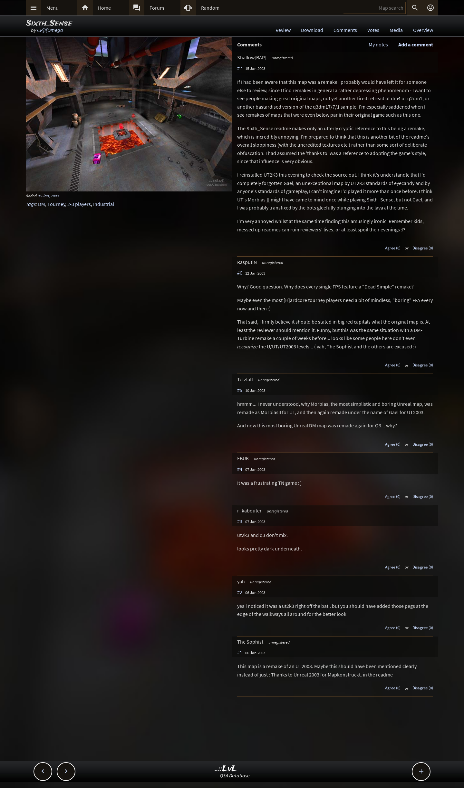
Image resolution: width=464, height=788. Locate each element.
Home (104, 8)
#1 (239, 652)
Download (312, 30)
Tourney (56, 204)
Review (283, 30)
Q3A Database (235, 775)
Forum (157, 8)
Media (396, 30)
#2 (239, 592)
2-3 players (79, 204)
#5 (239, 390)
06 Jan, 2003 (48, 195)
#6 (239, 272)
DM (41, 204)
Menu (52, 8)
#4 (239, 469)
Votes (373, 30)
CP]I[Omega (50, 30)
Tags (31, 204)
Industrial (103, 204)
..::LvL (226, 768)
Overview (423, 30)
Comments (345, 30)
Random (210, 8)
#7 (239, 68)
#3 (239, 521)
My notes (378, 44)
